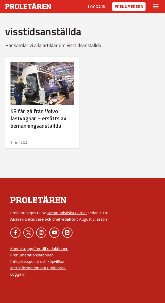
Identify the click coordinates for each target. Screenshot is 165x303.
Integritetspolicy (24, 261)
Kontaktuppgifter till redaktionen (39, 248)
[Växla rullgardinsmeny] (156, 6)
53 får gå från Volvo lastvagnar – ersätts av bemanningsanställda (38, 118)
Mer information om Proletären (38, 267)
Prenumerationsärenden (32, 254)
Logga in (97, 7)
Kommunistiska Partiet (67, 212)
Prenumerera (129, 6)
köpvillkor (56, 261)
